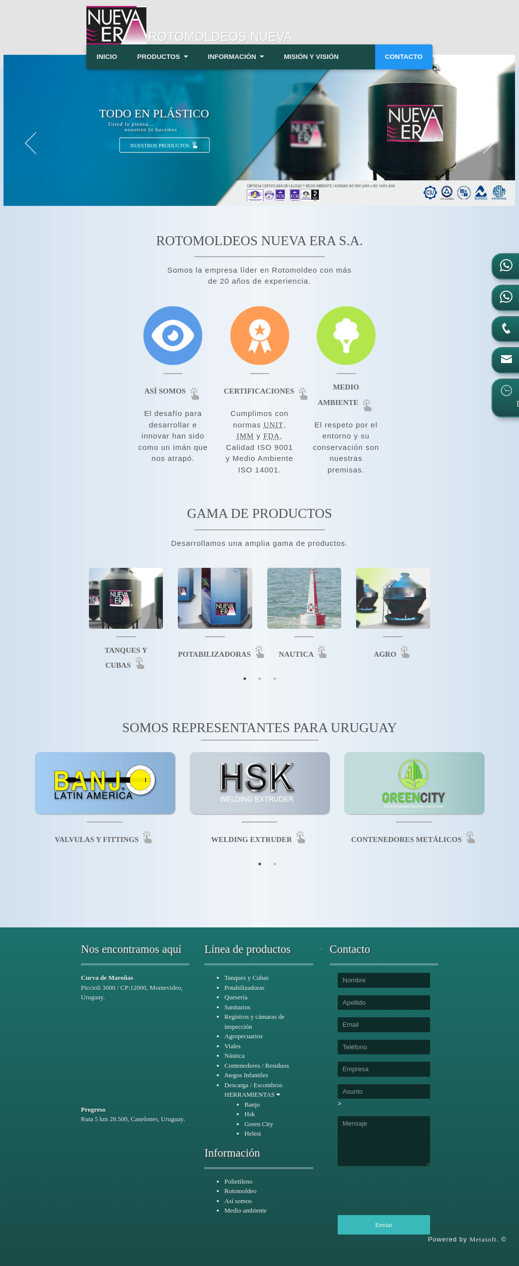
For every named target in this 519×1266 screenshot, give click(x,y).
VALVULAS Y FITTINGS (105, 840)
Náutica (234, 1055)
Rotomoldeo (240, 1191)
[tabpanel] (259, 804)
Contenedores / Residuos (256, 1065)
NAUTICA (304, 654)
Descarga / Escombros (253, 1085)
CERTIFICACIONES (267, 391)
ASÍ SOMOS (173, 391)
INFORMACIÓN (236, 56)
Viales (232, 1046)
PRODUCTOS (162, 56)
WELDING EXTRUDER (259, 840)
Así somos (238, 1201)
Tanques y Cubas (246, 977)
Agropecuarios (243, 1036)
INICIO (106, 56)
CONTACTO (404, 56)
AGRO (393, 654)
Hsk (249, 1114)
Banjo (252, 1104)
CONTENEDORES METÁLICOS (414, 840)
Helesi (252, 1133)
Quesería (235, 997)
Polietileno (238, 1181)
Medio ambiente (245, 1210)
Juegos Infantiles (246, 1075)
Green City (258, 1124)
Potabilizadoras (244, 987)
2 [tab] (260, 679)
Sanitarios (237, 1007)
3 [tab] (275, 679)
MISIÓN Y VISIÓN (311, 56)
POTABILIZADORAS (222, 654)
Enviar (384, 1225)
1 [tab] (245, 679)
